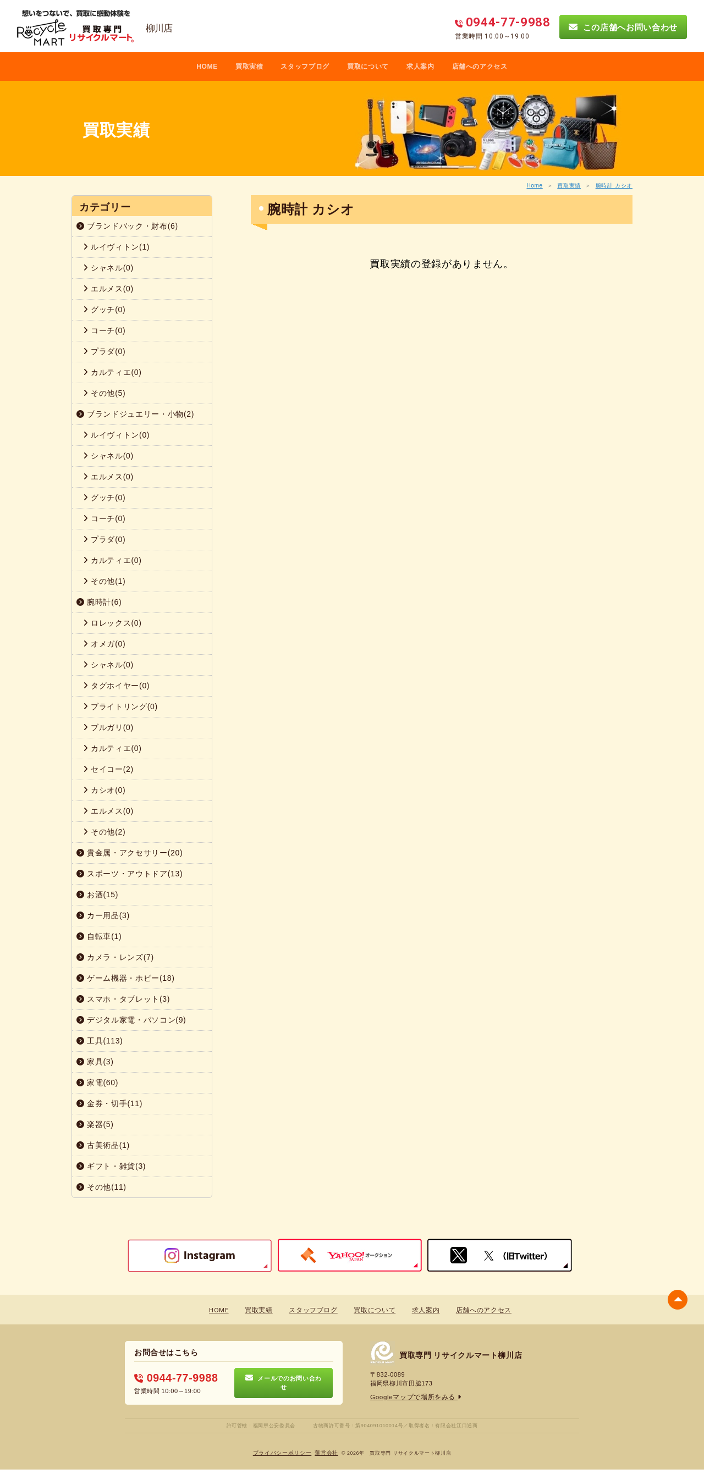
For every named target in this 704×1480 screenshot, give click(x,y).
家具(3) (95, 1061)
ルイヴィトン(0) (116, 434)
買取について (368, 66)
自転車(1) (99, 936)
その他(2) (104, 831)
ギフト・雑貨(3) (111, 1166)
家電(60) (97, 1082)
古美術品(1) (103, 1145)
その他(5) (104, 393)
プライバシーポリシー (282, 1453)
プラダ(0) (104, 351)
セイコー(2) (108, 769)
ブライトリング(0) (120, 706)
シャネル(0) (108, 267)
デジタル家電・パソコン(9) (131, 1019)
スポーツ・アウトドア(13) (129, 873)
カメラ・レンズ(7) (115, 957)
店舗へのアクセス (480, 66)
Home (534, 186)
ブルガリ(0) (108, 727)
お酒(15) (97, 894)
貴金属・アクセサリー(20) (129, 852)
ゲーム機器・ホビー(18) (125, 978)
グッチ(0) (104, 309)
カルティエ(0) (112, 372)
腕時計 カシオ (614, 186)
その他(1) (104, 581)
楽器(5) (95, 1124)
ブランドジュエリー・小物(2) (135, 414)
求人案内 (420, 66)
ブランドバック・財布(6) (127, 226)
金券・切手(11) (109, 1103)
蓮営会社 (326, 1453)
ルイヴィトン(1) (116, 246)
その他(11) (101, 1187)
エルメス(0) (108, 288)
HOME (207, 66)
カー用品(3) (103, 915)
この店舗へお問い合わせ (623, 26)
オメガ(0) (104, 643)
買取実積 (249, 66)
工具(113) (99, 1040)
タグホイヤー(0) (116, 685)
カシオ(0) (104, 790)
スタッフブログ (304, 66)
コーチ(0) (104, 330)
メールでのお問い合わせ (283, 1382)
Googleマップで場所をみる (412, 1397)
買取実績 (569, 186)
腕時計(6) (99, 602)
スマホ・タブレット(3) (123, 999)
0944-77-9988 (173, 1378)
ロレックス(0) (112, 622)
